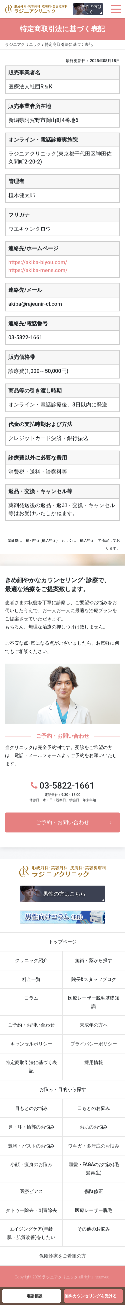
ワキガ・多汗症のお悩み (93, 1145)
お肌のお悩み (94, 1127)
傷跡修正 (93, 1191)
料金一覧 (31, 979)
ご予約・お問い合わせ (62, 822)
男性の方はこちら (92, 9)
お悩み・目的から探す (62, 1089)
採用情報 (93, 1062)
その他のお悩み (93, 1229)
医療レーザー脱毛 (93, 1210)
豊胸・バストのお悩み (31, 1145)
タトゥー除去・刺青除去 (31, 1210)
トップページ (63, 941)
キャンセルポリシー (31, 1043)
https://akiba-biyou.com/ (37, 262)
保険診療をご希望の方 (62, 1255)
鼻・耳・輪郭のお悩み (31, 1127)
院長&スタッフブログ (93, 979)
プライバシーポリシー (93, 1043)
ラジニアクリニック (36, 9)
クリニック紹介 (31, 960)
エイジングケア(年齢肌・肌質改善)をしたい (31, 1233)
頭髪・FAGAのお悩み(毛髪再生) (94, 1168)
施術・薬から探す (93, 960)
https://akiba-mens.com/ (37, 270)
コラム (31, 998)
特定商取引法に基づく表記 (31, 1066)
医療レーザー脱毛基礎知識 (93, 1002)
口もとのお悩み (93, 1108)
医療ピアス (31, 1191)
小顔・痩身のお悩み (31, 1164)
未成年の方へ (94, 1025)
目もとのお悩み (31, 1108)
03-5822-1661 (62, 792)
